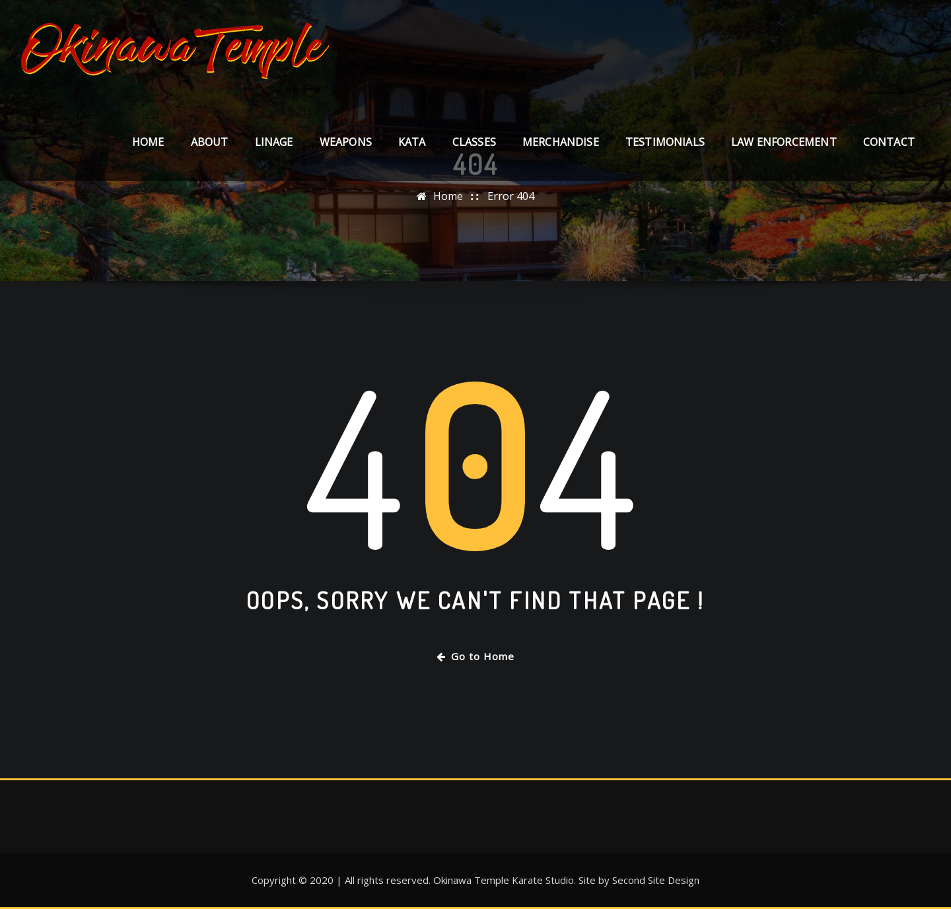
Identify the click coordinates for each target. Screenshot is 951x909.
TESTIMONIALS (665, 142)
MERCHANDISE (560, 142)
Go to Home (475, 656)
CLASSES (474, 142)
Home (148, 142)
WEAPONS (346, 142)
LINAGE (274, 142)
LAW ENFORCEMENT (784, 142)
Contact (889, 142)
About (210, 142)
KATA (412, 142)
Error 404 (510, 196)
